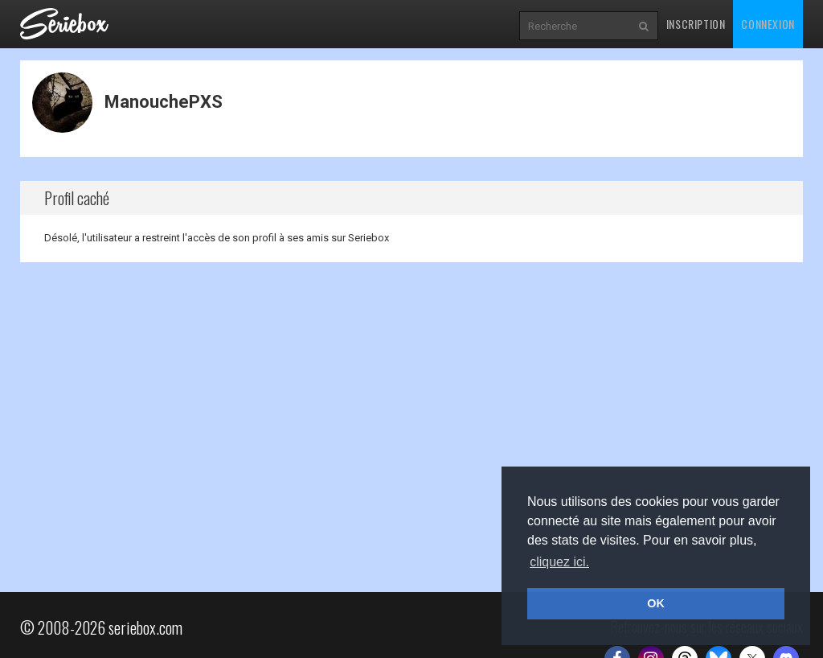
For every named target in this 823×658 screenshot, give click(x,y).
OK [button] (656, 603)
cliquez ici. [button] (559, 562)
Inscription (696, 23)
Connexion (767, 23)
